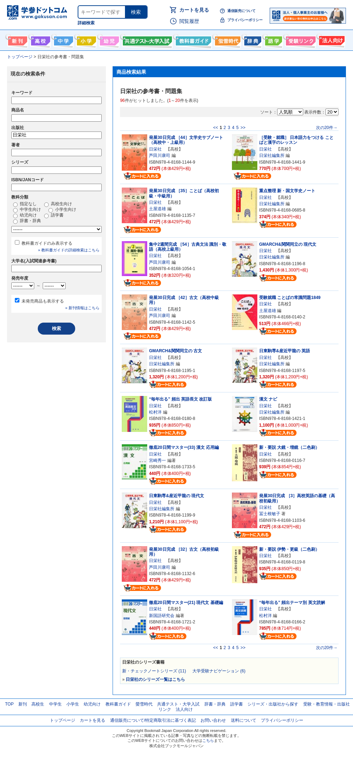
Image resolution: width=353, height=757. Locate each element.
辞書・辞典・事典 (251, 39)
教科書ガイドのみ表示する (47, 243)
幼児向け (108, 39)
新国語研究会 (161, 615)
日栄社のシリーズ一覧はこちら (155, 679)
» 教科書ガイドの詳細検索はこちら (69, 250)
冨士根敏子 (269, 513)
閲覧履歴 (189, 21)
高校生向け (39, 39)
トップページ (62, 720)
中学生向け (62, 39)
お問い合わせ (213, 720)
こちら (208, 740)
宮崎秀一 (157, 460)
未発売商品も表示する (43, 301)
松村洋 (155, 412)
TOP (9, 704)
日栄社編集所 (272, 155)
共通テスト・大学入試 (146, 39)
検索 (136, 12)
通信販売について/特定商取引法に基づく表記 (153, 720)
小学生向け (85, 39)
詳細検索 (86, 22)
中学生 (55, 704)
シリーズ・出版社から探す (272, 704)
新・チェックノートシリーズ (154, 671)
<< (215, 127)
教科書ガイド (192, 39)
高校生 (37, 704)
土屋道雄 (157, 208)
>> (242, 127)
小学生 (72, 704)
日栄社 (155, 149)
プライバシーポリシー (245, 20)
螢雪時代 (226, 39)
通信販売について (241, 11)
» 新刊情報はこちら (82, 308)
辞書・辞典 (27, 221)
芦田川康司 (159, 155)
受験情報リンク (299, 39)
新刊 (22, 704)
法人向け (331, 39)
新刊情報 (16, 39)
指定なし (25, 204)
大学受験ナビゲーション (218, 671)
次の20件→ (326, 127)
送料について (243, 720)
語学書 (272, 39)
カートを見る (194, 10)
